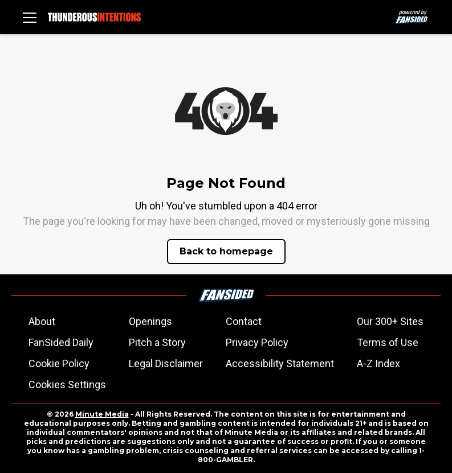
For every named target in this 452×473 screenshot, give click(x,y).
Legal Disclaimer (166, 363)
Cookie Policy (58, 363)
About (41, 321)
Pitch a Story (157, 342)
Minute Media (102, 414)
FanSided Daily (60, 342)
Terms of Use (387, 342)
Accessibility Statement (280, 363)
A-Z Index (378, 363)
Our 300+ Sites (390, 321)
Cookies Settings (67, 384)
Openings (150, 321)
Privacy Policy (257, 342)
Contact (244, 321)
